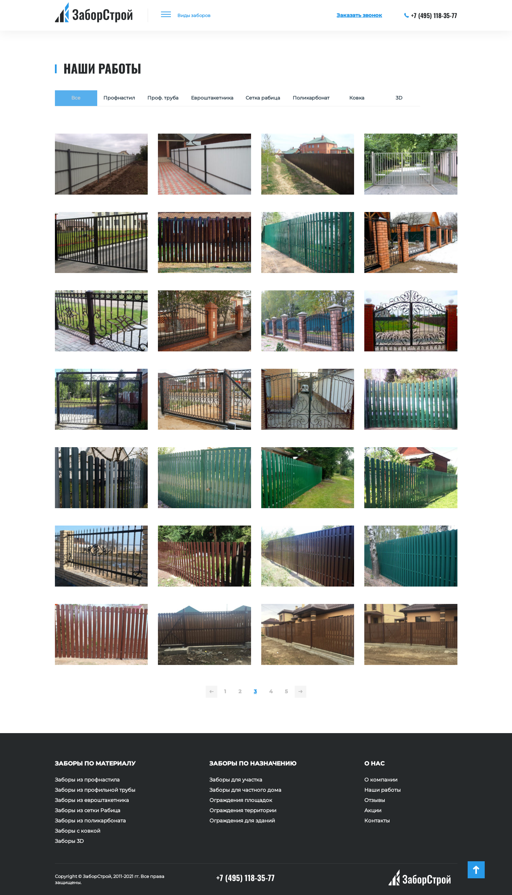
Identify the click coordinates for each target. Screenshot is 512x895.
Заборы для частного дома (245, 790)
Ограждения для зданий (242, 821)
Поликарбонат (325, 98)
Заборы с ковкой (77, 831)
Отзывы (374, 800)
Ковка (373, 98)
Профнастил (120, 98)
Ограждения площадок (240, 800)
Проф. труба (167, 98)
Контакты (377, 821)
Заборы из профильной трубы (95, 790)
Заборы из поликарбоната (90, 821)
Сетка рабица (273, 98)
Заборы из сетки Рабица (87, 810)
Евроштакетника (219, 98)
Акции (372, 810)
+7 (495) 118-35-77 (431, 15)
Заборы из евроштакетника (92, 800)
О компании (380, 780)
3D (415, 98)
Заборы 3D (69, 841)
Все (76, 98)
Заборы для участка (235, 780)
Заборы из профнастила (87, 780)
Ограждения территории (242, 810)
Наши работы (382, 790)
